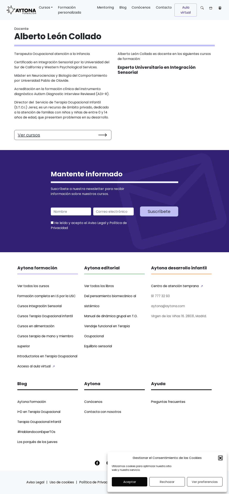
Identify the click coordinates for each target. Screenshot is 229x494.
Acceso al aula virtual (34, 366)
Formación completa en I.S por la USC (46, 296)
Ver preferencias (205, 482)
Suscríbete (159, 211)
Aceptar (129, 482)
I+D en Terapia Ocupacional (38, 412)
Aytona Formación (31, 402)
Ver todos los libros (99, 286)
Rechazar (167, 482)
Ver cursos (29, 135)
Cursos (44, 7)
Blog (122, 7)
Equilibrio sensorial (98, 346)
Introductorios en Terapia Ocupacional (47, 356)
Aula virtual (186, 10)
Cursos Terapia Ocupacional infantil (45, 316)
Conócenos (141, 7)
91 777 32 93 (160, 296)
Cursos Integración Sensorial (39, 306)
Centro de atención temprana (175, 286)
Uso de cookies (62, 482)
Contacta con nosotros (102, 412)
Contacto (164, 7)
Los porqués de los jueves (37, 442)
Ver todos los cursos (33, 286)
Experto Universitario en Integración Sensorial (157, 69)
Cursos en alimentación (35, 326)
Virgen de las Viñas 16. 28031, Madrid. (179, 316)
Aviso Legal (97, 222)
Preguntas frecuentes (168, 402)
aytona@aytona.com (168, 306)
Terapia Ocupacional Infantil (39, 422)
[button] (220, 458)
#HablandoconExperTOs (36, 432)
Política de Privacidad (96, 482)
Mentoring (105, 7)
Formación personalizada (69, 10)
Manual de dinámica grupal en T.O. (110, 316)
